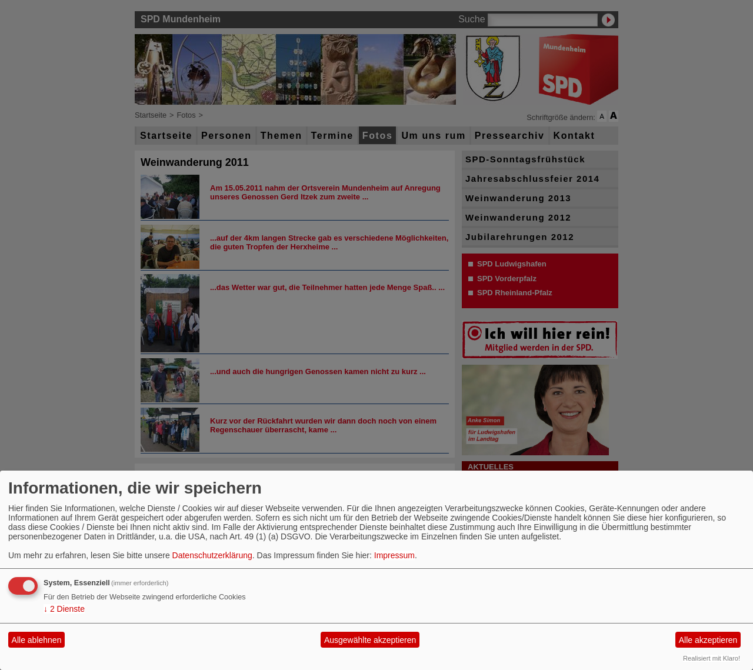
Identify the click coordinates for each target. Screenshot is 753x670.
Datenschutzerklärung (212, 555)
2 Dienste (64, 609)
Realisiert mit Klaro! (711, 658)
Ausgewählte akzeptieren (370, 640)
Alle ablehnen (37, 640)
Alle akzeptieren (708, 640)
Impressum (394, 555)
